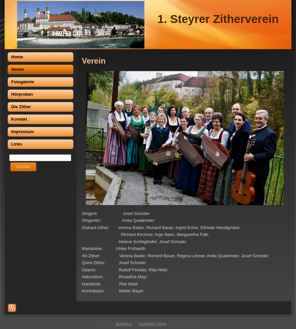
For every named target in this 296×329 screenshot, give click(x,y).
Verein (94, 60)
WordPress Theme (152, 324)
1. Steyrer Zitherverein (218, 18)
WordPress (124, 324)
